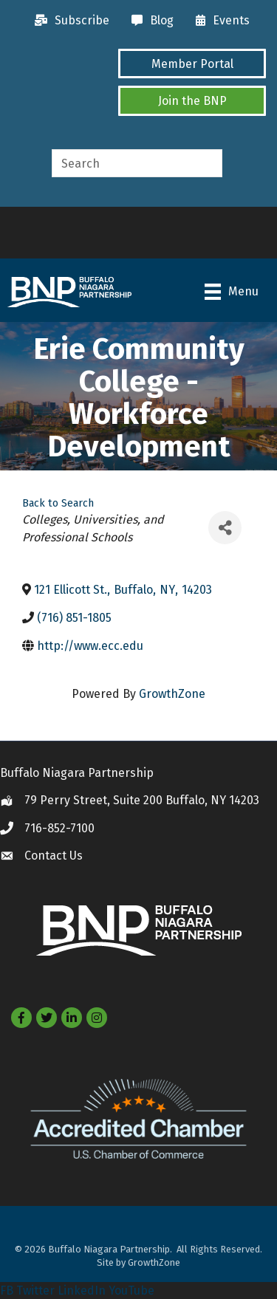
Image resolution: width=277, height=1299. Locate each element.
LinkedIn (82, 1290)
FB (6, 1290)
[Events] (219, 20)
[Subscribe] (68, 20)
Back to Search (58, 503)
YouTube (131, 1290)
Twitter (35, 1290)
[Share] (225, 527)
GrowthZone (172, 694)
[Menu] (231, 291)
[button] (192, 63)
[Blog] (149, 20)
